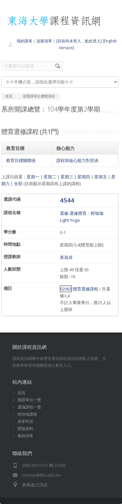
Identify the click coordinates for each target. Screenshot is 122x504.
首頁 (21, 392)
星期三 (67, 177)
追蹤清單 (44, 41)
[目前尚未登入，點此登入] (79, 41)
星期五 (100, 177)
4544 (67, 200)
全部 (18, 183)
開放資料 (25, 428)
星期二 (50, 177)
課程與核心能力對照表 (77, 160)
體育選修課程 (85, 289)
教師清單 (25, 435)
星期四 (83, 177)
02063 (66, 289)
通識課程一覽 (29, 407)
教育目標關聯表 (21, 160)
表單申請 (25, 421)
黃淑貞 (66, 257)
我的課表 (24, 41)
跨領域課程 (27, 414)
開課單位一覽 (29, 400)
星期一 (33, 177)
